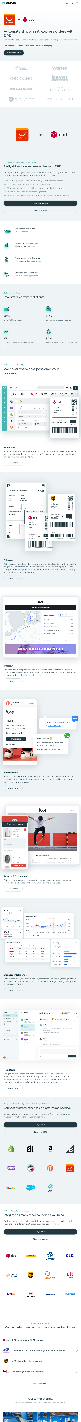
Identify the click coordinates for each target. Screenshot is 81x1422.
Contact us (69, 3)
